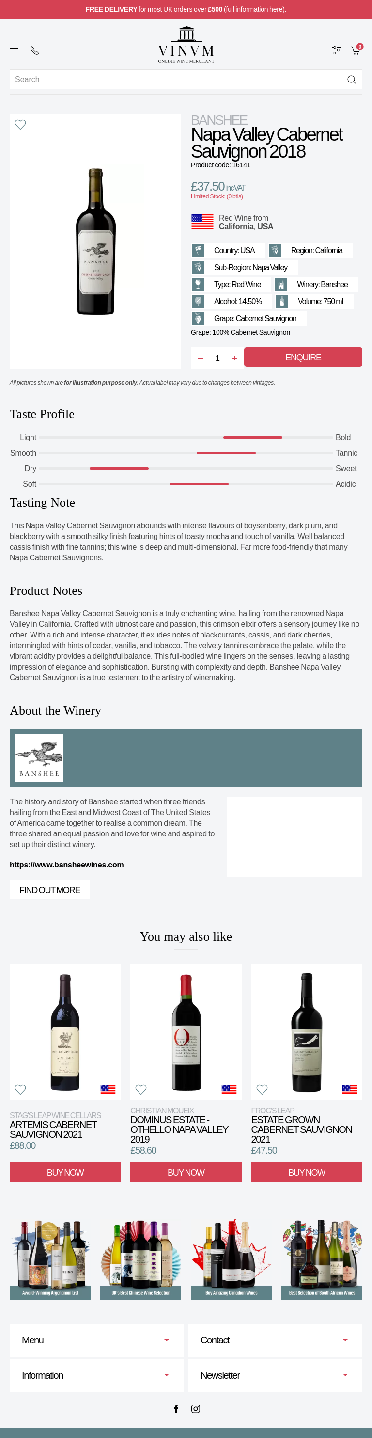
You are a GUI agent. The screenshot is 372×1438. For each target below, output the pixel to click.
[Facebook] (176, 1409)
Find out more (49, 890)
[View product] (65, 1032)
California (236, 226)
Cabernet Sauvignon (266, 318)
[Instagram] (195, 1409)
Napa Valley (269, 267)
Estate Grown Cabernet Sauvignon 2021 (301, 1125)
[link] (356, 50)
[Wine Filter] (336, 50)
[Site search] (186, 79)
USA (265, 226)
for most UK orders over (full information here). (186, 9)
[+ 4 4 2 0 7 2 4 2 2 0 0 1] (35, 50)
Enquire (303, 357)
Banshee (219, 120)
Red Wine (235, 218)
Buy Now (65, 1172)
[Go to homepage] (186, 44)
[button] (15, 51)
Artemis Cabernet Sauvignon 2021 (55, 1125)
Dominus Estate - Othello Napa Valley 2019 (179, 1125)
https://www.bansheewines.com (67, 865)
